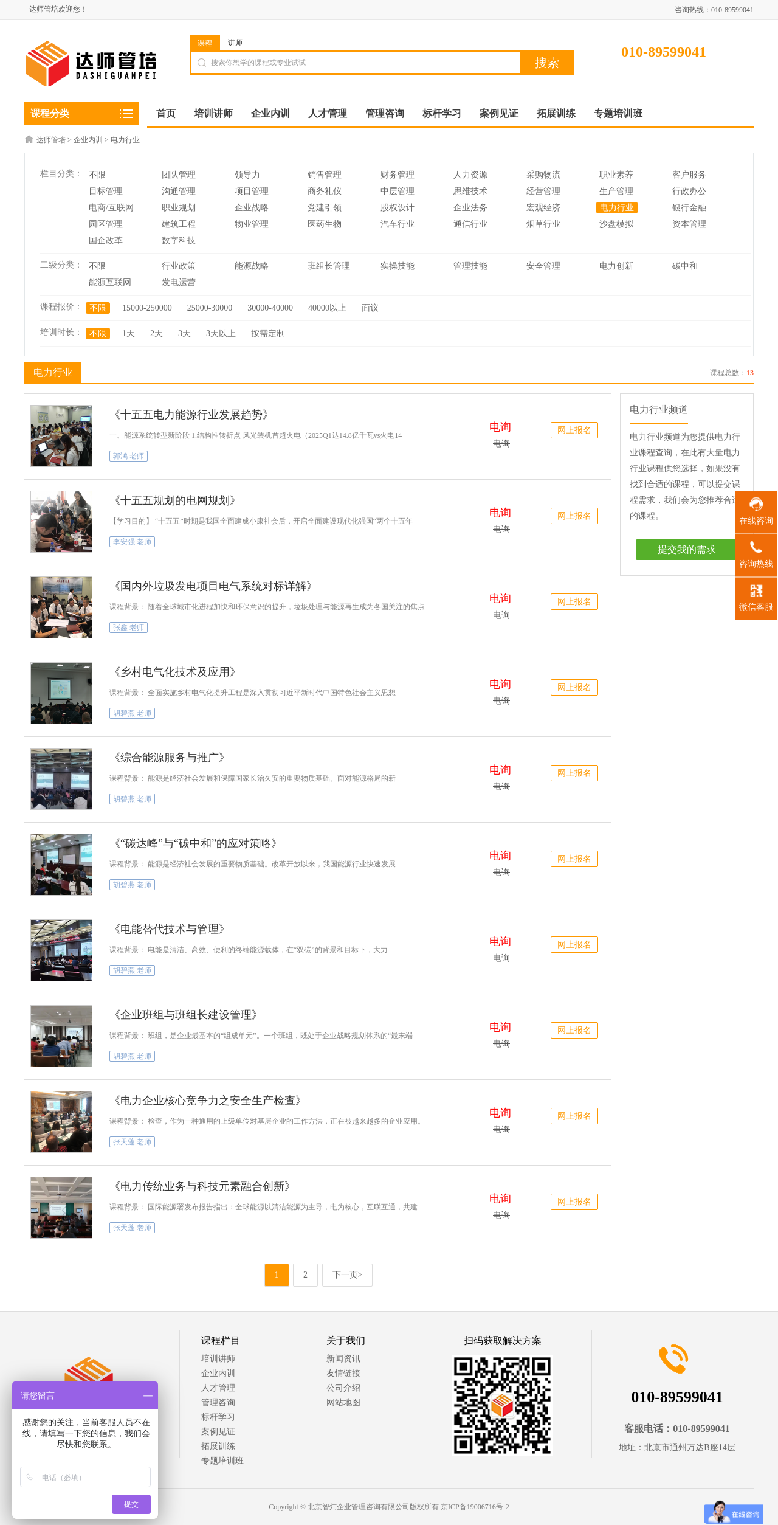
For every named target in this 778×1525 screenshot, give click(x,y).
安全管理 (543, 266)
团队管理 (179, 174)
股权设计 (397, 207)
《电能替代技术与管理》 (169, 929)
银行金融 (689, 207)
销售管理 (325, 174)
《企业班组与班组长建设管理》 (186, 1015)
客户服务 (689, 174)
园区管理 (106, 224)
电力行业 (125, 140)
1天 (128, 333)
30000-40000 (270, 308)
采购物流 (543, 174)
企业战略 (252, 207)
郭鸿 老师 (128, 456)
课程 (205, 43)
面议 (370, 308)
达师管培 (51, 140)
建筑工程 (179, 224)
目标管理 (106, 191)
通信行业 (470, 224)
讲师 (235, 42)
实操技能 (397, 266)
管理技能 (470, 266)
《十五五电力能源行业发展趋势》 (191, 415)
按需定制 (268, 333)
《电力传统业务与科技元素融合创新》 (202, 1186)
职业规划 (179, 207)
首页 (166, 113)
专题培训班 (222, 1460)
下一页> (347, 1274)
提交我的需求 (687, 549)
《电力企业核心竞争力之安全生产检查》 (207, 1100)
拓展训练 (218, 1446)
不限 (97, 174)
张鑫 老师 (128, 627)
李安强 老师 (132, 542)
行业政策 (179, 266)
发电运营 (179, 282)
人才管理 (218, 1387)
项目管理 (252, 191)
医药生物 (325, 224)
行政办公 (689, 191)
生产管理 (616, 191)
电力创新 (616, 266)
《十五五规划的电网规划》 (175, 500)
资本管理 (689, 224)
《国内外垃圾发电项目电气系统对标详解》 (213, 586)
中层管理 (397, 191)
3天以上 (221, 333)
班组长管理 (329, 266)
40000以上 (327, 308)
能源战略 (252, 266)
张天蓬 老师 (132, 1142)
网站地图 (343, 1402)
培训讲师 (218, 1358)
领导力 (247, 174)
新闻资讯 (343, 1358)
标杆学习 (218, 1417)
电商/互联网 (111, 207)
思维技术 (470, 191)
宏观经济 (543, 207)
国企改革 (106, 240)
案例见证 (218, 1431)
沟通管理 (179, 191)
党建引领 (325, 207)
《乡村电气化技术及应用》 (175, 672)
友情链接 (343, 1373)
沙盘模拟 (616, 224)
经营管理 (543, 191)
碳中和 (685, 266)
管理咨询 (218, 1402)
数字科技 (179, 240)
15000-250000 (147, 308)
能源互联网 (110, 282)
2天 (156, 333)
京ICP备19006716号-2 (475, 1507)
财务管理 (397, 174)
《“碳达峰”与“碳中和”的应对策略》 (195, 843)
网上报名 (574, 430)
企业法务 (470, 207)
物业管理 (252, 224)
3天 (184, 333)
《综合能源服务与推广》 (169, 758)
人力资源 (470, 174)
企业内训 (88, 140)
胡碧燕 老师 (132, 713)
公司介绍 (343, 1387)
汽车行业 (397, 224)
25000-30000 (210, 308)
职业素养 (616, 174)
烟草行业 (543, 224)
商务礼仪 (325, 191)
